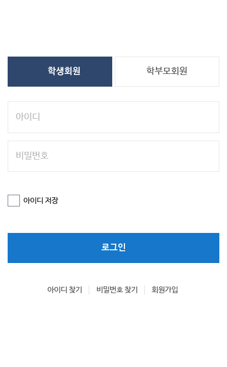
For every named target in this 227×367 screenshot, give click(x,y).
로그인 (113, 234)
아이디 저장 (38, 190)
